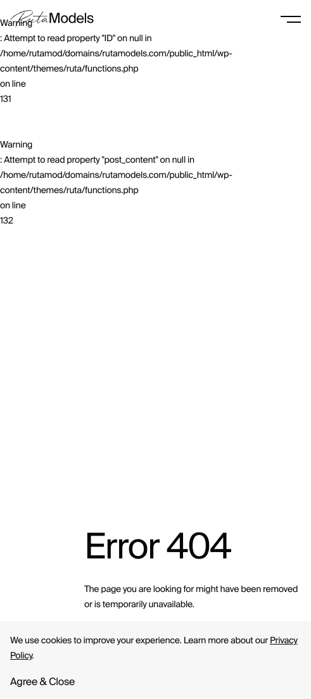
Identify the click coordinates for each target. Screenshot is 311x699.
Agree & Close (42, 682)
